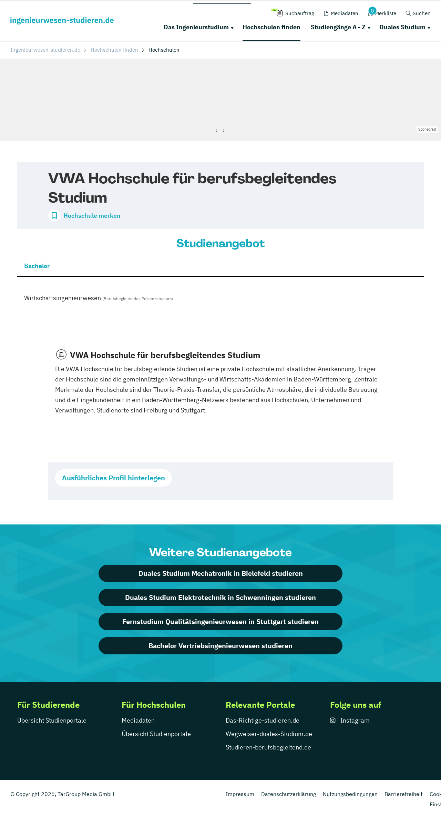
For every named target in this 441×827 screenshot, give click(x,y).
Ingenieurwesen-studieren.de (45, 50)
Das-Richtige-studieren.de (262, 720)
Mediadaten (138, 720)
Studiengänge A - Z (338, 27)
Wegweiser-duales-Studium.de (269, 734)
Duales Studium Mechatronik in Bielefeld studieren (221, 573)
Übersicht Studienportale (51, 720)
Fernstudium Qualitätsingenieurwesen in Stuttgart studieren (220, 621)
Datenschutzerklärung (288, 793)
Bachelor (37, 266)
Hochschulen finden (271, 27)
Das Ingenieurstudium (196, 27)
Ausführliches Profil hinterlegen (113, 477)
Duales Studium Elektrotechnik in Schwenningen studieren (220, 597)
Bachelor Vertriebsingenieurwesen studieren (220, 645)
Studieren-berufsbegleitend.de (268, 747)
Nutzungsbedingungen (350, 793)
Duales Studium (402, 27)
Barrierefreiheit (403, 793)
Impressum (240, 793)
